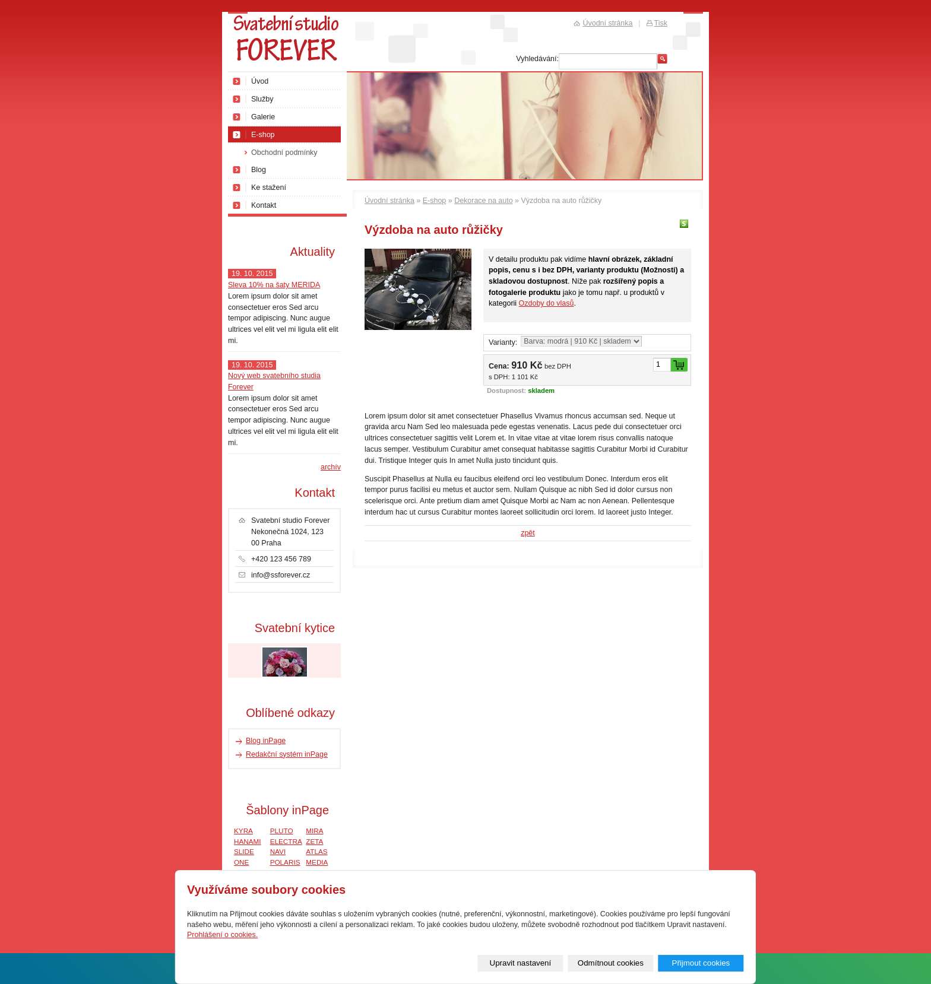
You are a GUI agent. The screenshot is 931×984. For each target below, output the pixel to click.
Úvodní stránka (389, 200)
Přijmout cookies (701, 962)
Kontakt (263, 205)
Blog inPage (266, 741)
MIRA (314, 830)
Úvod (259, 81)
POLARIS (285, 862)
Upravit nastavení (521, 962)
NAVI (278, 851)
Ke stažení (268, 187)
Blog (258, 170)
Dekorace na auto (483, 200)
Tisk (660, 23)
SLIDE (244, 851)
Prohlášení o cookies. (222, 935)
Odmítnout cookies (611, 962)
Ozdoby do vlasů (546, 303)
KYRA (243, 830)
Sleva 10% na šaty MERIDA (274, 285)
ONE (241, 862)
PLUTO (281, 830)
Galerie (263, 117)
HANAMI (247, 841)
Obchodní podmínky (284, 152)
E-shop (434, 200)
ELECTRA (286, 841)
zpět (528, 533)
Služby (262, 99)
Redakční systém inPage (287, 754)
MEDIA (317, 862)
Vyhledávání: (537, 59)
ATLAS (316, 851)
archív (331, 467)
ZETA (314, 841)
